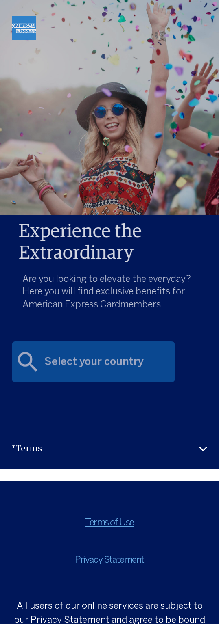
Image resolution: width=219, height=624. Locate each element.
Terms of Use (109, 522)
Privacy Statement (109, 560)
